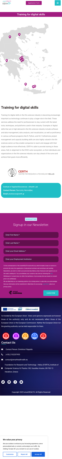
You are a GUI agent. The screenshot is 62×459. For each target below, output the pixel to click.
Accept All (38, 454)
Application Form (34, 3)
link (52, 273)
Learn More (46, 284)
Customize (10, 454)
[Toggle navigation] (58, 3)
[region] (24, 447)
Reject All (24, 454)
